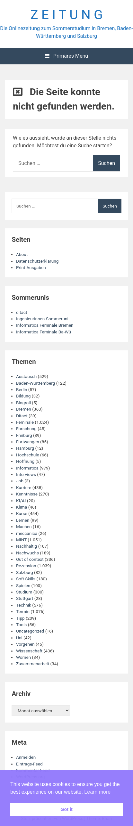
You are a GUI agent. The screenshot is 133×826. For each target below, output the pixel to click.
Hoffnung (25, 461)
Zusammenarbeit (32, 663)
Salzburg (24, 572)
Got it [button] (66, 809)
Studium (24, 591)
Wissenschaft (29, 650)
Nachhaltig (26, 546)
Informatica (27, 467)
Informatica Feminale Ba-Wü (43, 331)
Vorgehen (25, 644)
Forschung (26, 428)
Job (19, 480)
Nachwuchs (27, 552)
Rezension (26, 565)
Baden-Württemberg (35, 383)
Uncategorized (30, 631)
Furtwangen (27, 441)
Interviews (26, 474)
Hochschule (27, 454)
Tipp (20, 618)
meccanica (26, 533)
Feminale (25, 422)
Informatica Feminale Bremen (45, 325)
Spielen (23, 585)
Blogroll (23, 402)
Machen (24, 526)
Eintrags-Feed (29, 763)
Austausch (26, 376)
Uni (19, 637)
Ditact (22, 415)
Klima (21, 507)
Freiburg (24, 435)
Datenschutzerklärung (37, 261)
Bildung (23, 395)
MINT (21, 539)
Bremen (23, 409)
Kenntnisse (27, 493)
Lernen (22, 520)
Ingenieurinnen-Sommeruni (42, 318)
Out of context (30, 559)
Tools (21, 624)
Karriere (23, 487)
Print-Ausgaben (31, 267)
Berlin (21, 389)
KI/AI (21, 500)
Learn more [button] (97, 792)
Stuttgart (24, 598)
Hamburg (25, 448)
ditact (21, 312)
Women (23, 657)
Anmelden (26, 757)
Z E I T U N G (66, 14)
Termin (23, 611)
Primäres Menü (66, 56)
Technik (23, 605)
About (22, 254)
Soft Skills (25, 578)
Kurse (21, 513)
